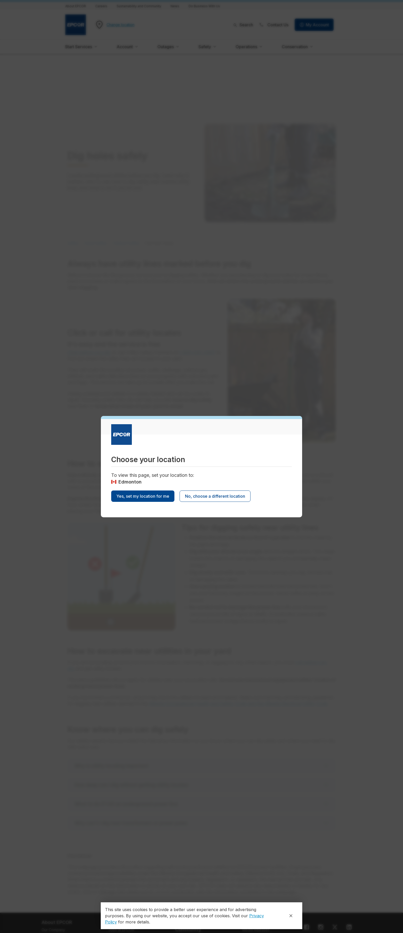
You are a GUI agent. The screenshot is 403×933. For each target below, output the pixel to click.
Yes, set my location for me (142, 496)
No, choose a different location (215, 496)
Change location (120, 25)
